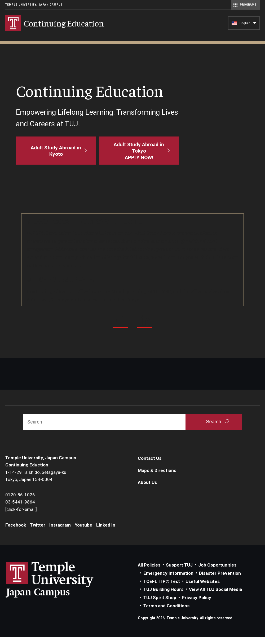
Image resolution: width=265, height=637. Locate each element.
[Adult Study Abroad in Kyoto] (56, 151)
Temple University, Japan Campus (34, 4)
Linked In (105, 525)
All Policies (149, 565)
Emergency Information (168, 573)
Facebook (15, 525)
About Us (147, 482)
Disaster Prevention (220, 573)
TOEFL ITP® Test (161, 581)
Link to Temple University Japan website (58, 579)
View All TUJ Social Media (215, 589)
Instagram (60, 525)
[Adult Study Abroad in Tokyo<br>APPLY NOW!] (139, 151)
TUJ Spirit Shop (159, 597)
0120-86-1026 (20, 494)
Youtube (83, 525)
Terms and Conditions (166, 605)
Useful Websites (203, 581)
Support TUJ (179, 565)
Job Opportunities (217, 565)
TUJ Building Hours (163, 589)
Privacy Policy (196, 597)
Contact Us (149, 458)
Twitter (37, 525)
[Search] (104, 422)
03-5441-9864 (20, 502)
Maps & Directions (157, 470)
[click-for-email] (21, 509)
